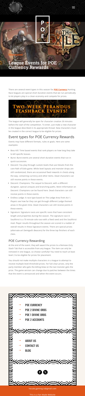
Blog (28, 350)
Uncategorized (16, 54)
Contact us (32, 345)
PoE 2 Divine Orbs (36, 310)
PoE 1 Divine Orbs (35, 315)
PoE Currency (33, 305)
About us (30, 341)
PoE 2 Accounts (34, 319)
